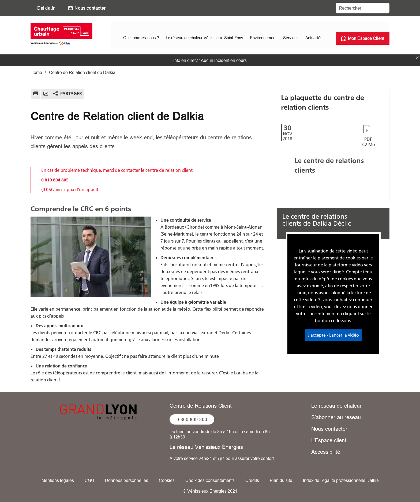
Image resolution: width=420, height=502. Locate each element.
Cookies (167, 477)
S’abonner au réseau (336, 415)
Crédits (252, 477)
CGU (89, 477)
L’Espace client (328, 438)
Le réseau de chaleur (336, 403)
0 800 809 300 (192, 417)
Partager (71, 91)
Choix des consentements (210, 477)
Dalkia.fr (45, 8)
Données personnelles (126, 477)
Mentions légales (58, 477)
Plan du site (281, 477)
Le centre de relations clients (329, 163)
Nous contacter (89, 8)
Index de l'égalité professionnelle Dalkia (341, 477)
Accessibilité (325, 449)
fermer (417, 55)
